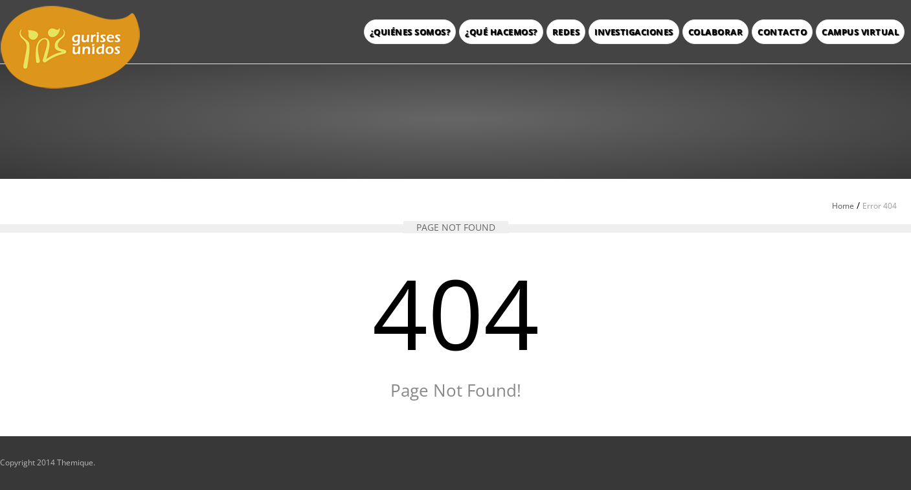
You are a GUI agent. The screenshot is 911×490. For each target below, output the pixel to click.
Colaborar (715, 32)
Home (843, 205)
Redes (566, 32)
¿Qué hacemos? (501, 32)
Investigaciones (633, 32)
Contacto (782, 32)
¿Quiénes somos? (410, 32)
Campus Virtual (860, 32)
